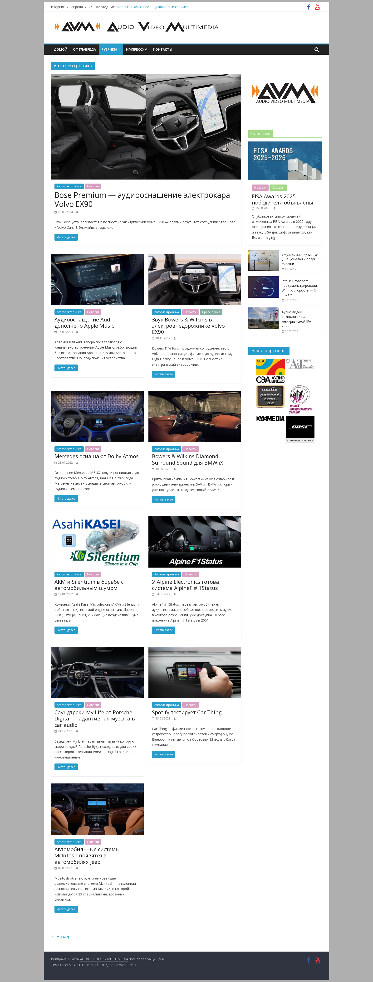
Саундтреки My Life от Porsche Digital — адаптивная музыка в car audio (94, 718)
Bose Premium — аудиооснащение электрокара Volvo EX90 (142, 199)
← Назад (60, 936)
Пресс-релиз (211, 312)
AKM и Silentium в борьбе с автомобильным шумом (88, 584)
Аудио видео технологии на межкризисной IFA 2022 (296, 319)
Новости (93, 186)
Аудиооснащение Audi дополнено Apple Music (84, 322)
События (278, 187)
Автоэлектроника (69, 186)
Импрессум (136, 49)
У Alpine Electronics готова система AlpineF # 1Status (185, 584)
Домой (60, 49)
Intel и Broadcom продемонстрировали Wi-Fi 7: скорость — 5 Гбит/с (299, 288)
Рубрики (109, 49)
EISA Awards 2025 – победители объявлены (282, 199)
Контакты (162, 49)
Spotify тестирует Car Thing (187, 712)
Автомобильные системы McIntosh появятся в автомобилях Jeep (87, 855)
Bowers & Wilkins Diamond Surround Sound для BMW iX (187, 459)
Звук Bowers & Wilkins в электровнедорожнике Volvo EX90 (188, 325)
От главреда (84, 49)
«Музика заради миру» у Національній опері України (300, 259)
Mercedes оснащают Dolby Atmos (96, 456)
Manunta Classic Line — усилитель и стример (153, 7)
